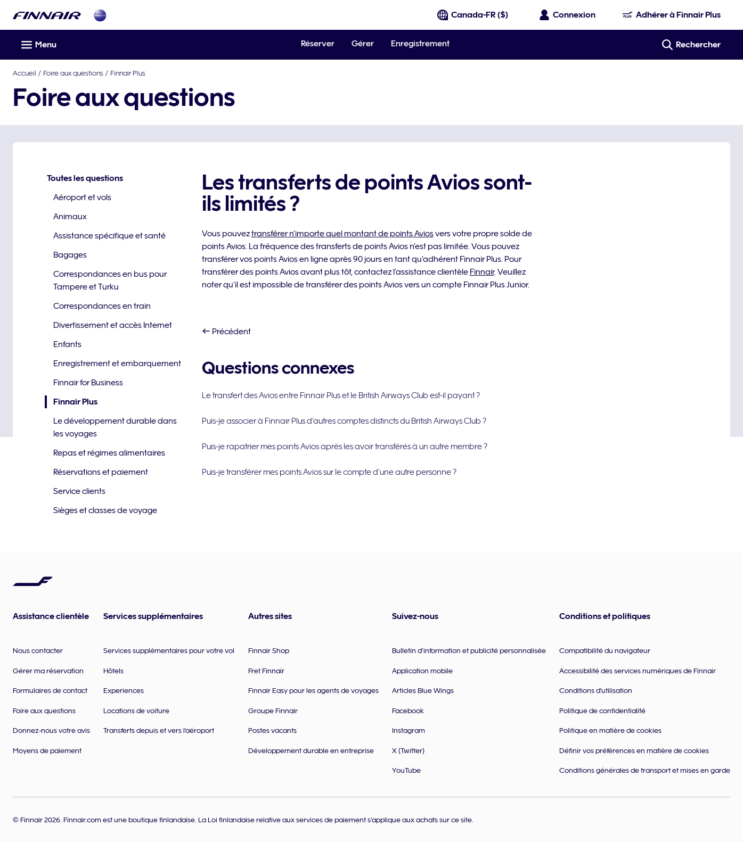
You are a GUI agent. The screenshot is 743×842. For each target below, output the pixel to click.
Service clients (79, 491)
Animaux (70, 216)
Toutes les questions (85, 178)
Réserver (317, 43)
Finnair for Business (88, 382)
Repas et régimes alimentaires (109, 453)
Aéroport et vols (82, 197)
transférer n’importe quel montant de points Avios (342, 233)
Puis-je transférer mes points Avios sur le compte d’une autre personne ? (329, 472)
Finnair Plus (127, 73)
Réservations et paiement (100, 472)
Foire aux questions (73, 73)
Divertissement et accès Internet (112, 325)
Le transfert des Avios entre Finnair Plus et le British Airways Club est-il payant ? (341, 395)
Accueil (24, 73)
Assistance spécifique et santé (109, 236)
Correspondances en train (102, 306)
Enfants (67, 344)
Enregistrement (420, 43)
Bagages (70, 255)
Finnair (482, 272)
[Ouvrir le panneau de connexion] (567, 15)
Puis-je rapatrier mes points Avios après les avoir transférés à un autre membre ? (344, 446)
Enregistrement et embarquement (117, 363)
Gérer (363, 43)
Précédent (226, 331)
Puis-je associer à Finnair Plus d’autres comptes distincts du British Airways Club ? (344, 421)
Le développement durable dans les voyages (115, 427)
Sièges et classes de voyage (105, 510)
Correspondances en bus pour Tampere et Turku (110, 280)
